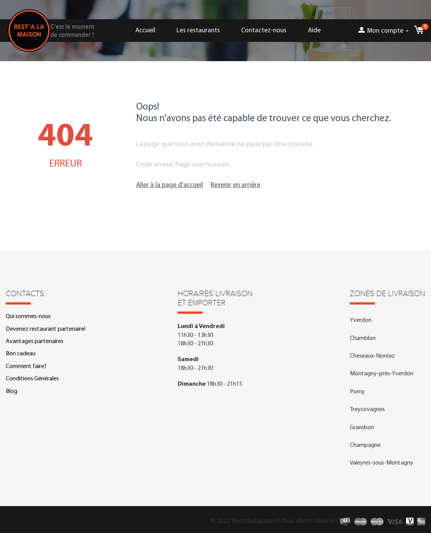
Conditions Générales (32, 379)
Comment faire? (26, 366)
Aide (314, 30)
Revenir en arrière (235, 185)
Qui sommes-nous (28, 316)
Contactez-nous (263, 30)
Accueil (145, 30)
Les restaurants (198, 30)
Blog (11, 391)
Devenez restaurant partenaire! (45, 329)
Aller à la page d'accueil (169, 185)
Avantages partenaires (34, 341)
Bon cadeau (20, 354)
